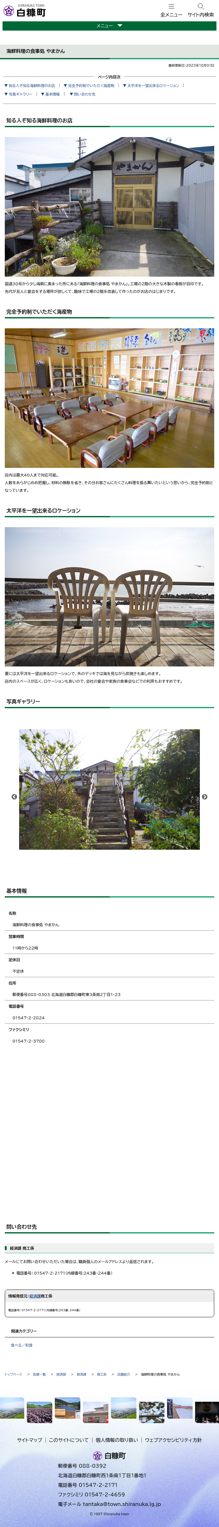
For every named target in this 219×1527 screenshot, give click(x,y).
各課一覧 (39, 1374)
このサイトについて (69, 1440)
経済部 (61, 1374)
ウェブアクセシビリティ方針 (173, 1440)
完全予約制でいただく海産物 (91, 85)
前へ (14, 797)
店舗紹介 (123, 1374)
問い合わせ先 (84, 94)
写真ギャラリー (20, 94)
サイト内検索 (200, 14)
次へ (204, 797)
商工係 (102, 1374)
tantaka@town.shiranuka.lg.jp (122, 1504)
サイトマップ (29, 1440)
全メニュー (171, 14)
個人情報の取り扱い (117, 1440)
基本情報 (53, 94)
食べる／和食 (22, 1345)
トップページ (13, 1374)
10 (153, 861)
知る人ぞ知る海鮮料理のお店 (32, 85)
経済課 (35, 1296)
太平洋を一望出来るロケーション (153, 85)
